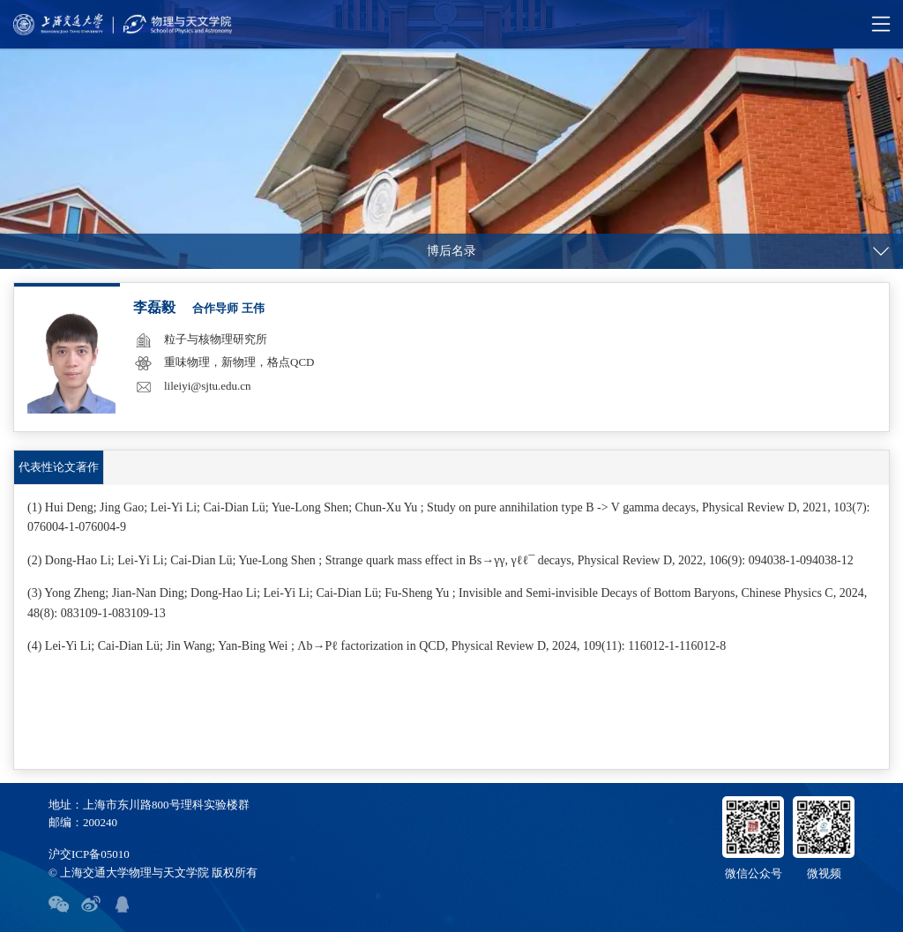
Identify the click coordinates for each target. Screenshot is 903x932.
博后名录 (451, 250)
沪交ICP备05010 (89, 854)
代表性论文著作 (59, 466)
